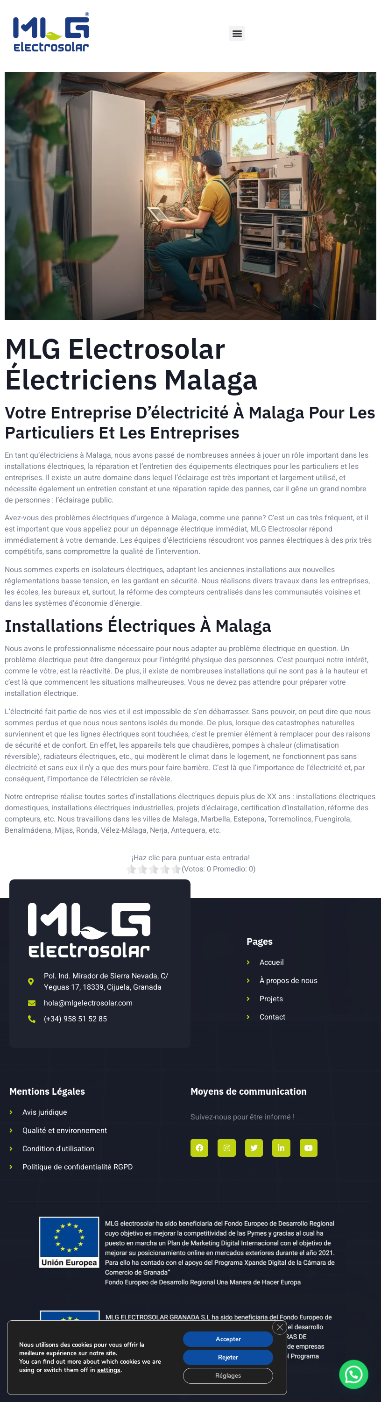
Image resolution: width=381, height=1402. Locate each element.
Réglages (225, 1375)
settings (108, 1368)
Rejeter (224, 1355)
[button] (237, 33)
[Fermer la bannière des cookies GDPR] (278, 1324)
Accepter (225, 1335)
